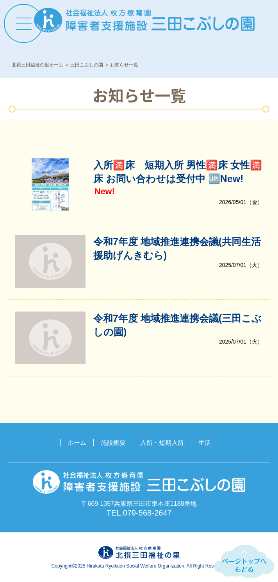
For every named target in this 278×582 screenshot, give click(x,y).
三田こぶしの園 (86, 65)
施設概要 (113, 442)
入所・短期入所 (162, 442)
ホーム (77, 442)
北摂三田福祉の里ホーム (37, 65)
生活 (204, 442)
